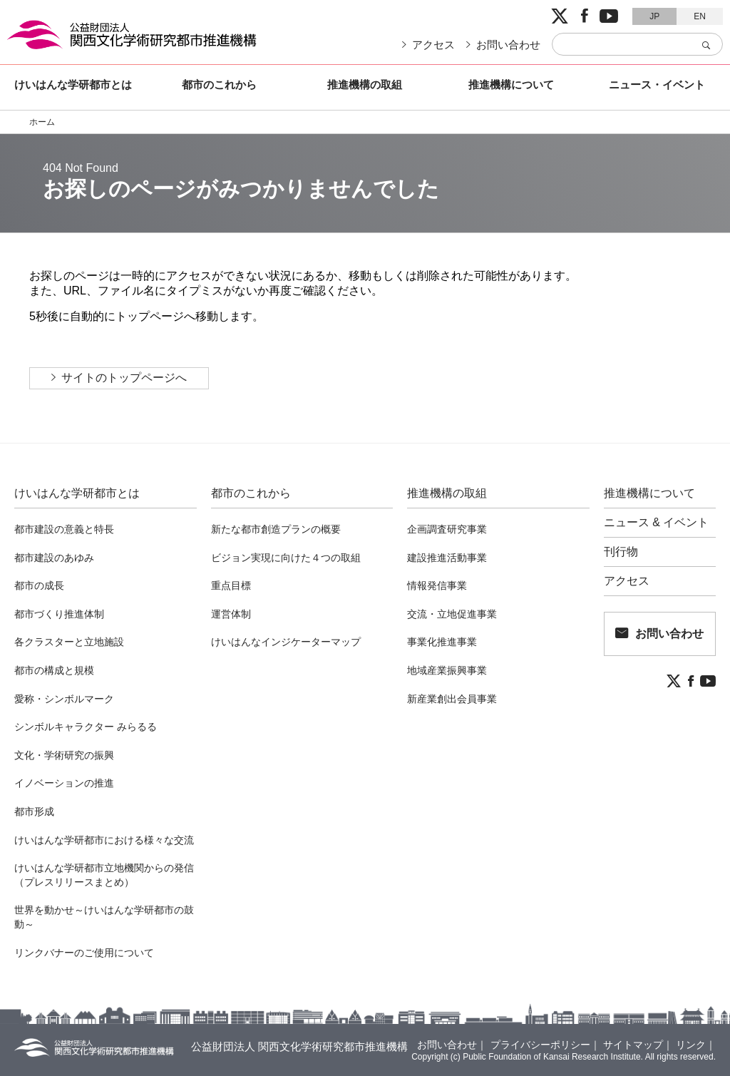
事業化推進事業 (442, 641)
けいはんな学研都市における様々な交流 (104, 840)
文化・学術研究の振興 (64, 755)
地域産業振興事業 (447, 670)
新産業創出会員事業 (452, 698)
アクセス (433, 45)
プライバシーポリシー (540, 1044)
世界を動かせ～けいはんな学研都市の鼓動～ (104, 917)
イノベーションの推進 (64, 783)
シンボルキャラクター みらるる (85, 726)
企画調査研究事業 (447, 529)
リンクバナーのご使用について (84, 952)
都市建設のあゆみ (54, 557)
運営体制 (231, 614)
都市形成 (34, 811)
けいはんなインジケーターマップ (286, 641)
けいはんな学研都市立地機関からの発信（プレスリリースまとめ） (104, 875)
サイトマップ (633, 1044)
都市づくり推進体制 (59, 614)
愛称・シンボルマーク (64, 698)
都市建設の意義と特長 (64, 529)
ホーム (42, 122)
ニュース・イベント (657, 84)
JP (654, 16)
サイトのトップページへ (124, 378)
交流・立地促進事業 (452, 614)
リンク (691, 1044)
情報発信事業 (437, 585)
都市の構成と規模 (54, 670)
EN (700, 16)
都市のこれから (219, 84)
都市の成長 (39, 585)
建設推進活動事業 (447, 557)
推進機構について (511, 84)
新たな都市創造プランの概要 (276, 529)
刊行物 (621, 552)
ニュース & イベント (656, 522)
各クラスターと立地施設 (69, 641)
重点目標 (231, 585)
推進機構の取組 (364, 84)
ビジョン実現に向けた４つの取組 (286, 557)
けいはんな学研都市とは (73, 84)
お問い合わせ (508, 45)
